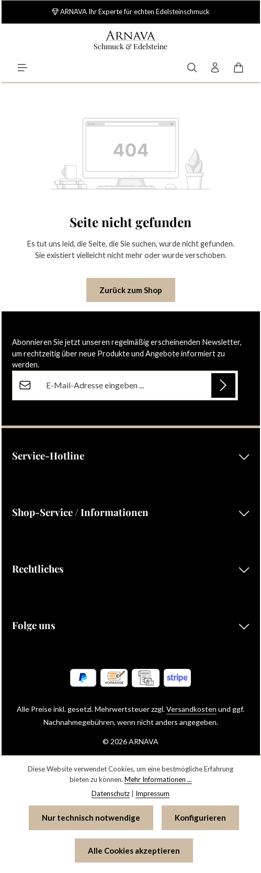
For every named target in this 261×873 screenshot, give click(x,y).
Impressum (152, 793)
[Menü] (22, 67)
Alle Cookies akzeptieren (134, 850)
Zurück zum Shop (130, 290)
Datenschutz (111, 793)
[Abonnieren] (223, 385)
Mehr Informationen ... (158, 779)
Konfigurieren (200, 817)
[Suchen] (191, 67)
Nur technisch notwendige (91, 817)
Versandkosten (191, 708)
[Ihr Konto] (215, 67)
